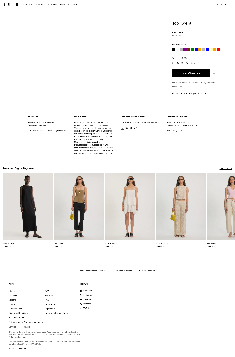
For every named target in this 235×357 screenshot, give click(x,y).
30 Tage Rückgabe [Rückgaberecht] (208, 83)
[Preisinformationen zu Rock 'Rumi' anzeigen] (130, 246)
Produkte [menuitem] (40, 4)
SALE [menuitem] (75, 4)
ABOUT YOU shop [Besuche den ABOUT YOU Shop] (17, 349)
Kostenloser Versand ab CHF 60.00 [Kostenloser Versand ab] (185, 83)
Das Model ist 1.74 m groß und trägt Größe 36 (47, 130)
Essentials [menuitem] (64, 4)
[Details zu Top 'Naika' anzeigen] (211, 243)
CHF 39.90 (177, 32)
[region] (48, 135)
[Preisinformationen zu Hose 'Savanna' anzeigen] (181, 246)
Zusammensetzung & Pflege (133, 116)
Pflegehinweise (197, 94)
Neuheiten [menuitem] (27, 4)
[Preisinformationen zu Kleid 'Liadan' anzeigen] (28, 246)
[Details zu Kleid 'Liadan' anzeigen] (28, 206)
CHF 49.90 (58, 246)
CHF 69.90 (160, 246)
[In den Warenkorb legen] (191, 73)
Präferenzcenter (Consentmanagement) (27, 322)
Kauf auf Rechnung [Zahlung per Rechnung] (179, 86)
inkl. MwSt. (176, 36)
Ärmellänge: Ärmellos (37, 125)
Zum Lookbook (226, 169)
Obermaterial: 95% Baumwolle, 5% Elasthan (139, 122)
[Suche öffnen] (221, 4)
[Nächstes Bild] (234, 188)
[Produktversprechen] (200, 84)
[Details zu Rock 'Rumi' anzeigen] (130, 206)
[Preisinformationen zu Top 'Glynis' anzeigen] (79, 246)
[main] (117, 135)
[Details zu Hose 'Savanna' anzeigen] (181, 206)
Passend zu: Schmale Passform (41, 122)
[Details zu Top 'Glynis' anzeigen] (79, 206)
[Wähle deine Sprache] (29, 327)
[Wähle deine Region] (16, 327)
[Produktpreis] (200, 34)
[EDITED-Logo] (11, 4)
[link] (11, 284)
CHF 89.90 (109, 246)
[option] (173, 50)
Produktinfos (179, 94)
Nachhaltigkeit (80, 116)
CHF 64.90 (7, 246)
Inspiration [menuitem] (52, 4)
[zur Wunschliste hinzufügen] (214, 73)
